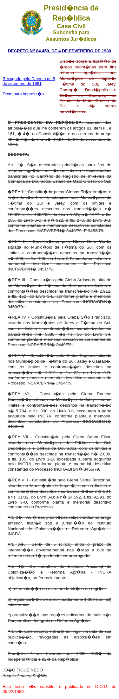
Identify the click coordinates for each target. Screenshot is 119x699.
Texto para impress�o (23, 94)
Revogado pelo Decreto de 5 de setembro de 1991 (29, 81)
